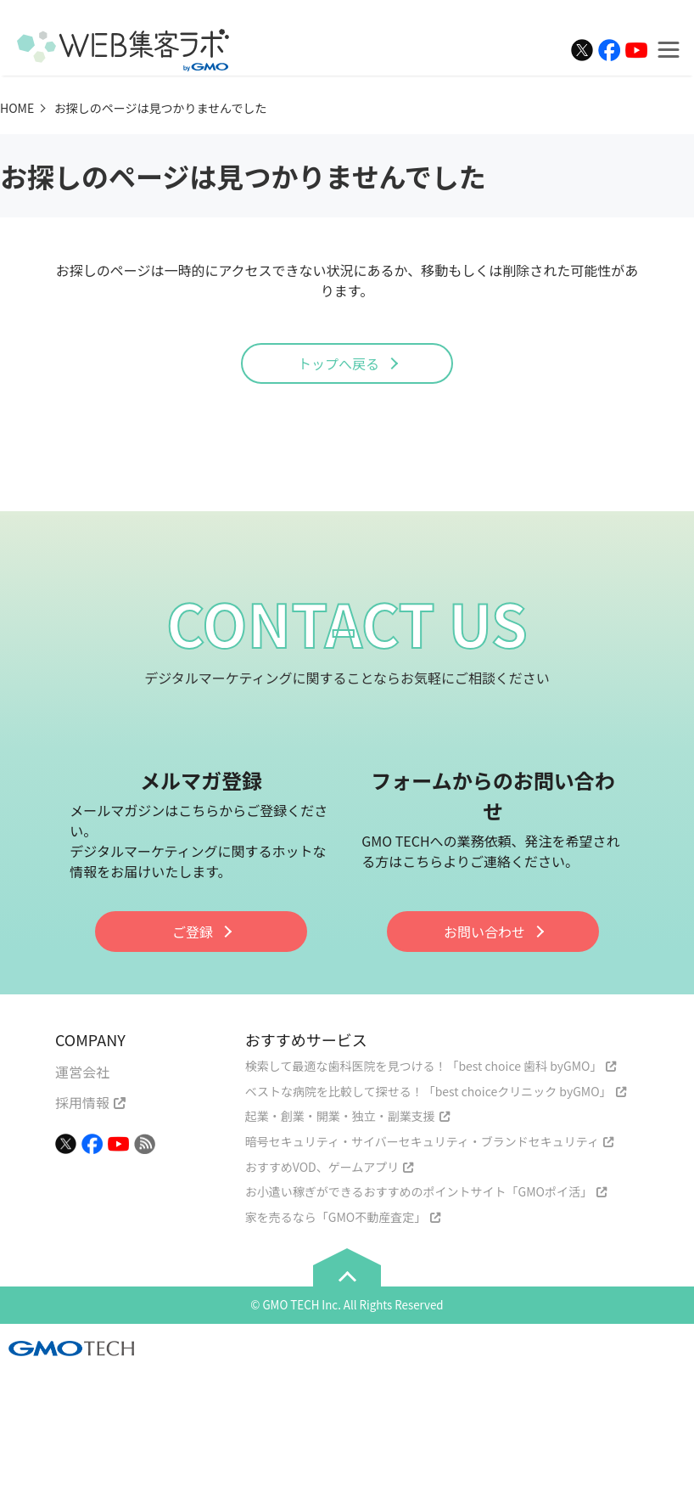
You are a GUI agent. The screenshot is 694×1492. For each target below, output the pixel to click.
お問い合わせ (484, 931)
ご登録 (192, 931)
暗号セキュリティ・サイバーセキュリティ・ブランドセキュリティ (422, 1141)
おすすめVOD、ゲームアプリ (322, 1166)
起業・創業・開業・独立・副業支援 (340, 1115)
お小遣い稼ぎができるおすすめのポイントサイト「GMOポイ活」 (418, 1191)
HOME (17, 107)
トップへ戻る (338, 363)
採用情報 (82, 1102)
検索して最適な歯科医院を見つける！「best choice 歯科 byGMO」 (423, 1065)
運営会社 (82, 1071)
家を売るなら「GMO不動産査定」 (335, 1216)
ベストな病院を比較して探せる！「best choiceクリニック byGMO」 (428, 1091)
